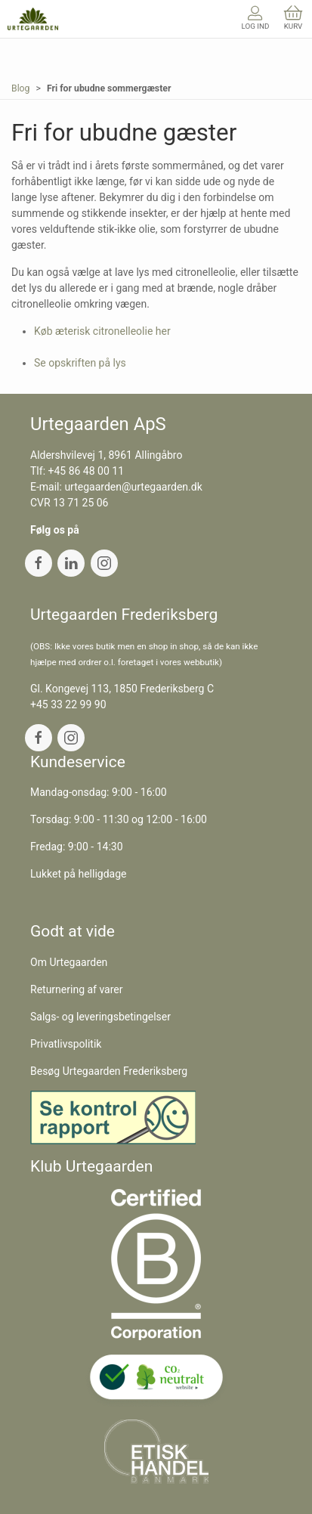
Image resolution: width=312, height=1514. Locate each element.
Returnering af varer (76, 989)
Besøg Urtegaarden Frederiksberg (108, 1071)
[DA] (33, 19)
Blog (20, 88)
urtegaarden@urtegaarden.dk (133, 487)
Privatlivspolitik (65, 1044)
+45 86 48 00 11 (86, 471)
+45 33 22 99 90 (68, 704)
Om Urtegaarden (68, 962)
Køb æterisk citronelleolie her (102, 331)
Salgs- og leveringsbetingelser (100, 1017)
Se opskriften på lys (80, 363)
